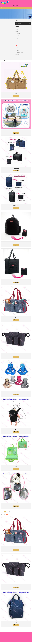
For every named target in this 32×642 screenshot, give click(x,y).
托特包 (18, 35)
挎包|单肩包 (18, 33)
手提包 (18, 38)
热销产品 (17, 29)
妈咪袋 (16, 31)
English (17, 5)
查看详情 (16, 96)
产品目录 (17, 54)
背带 (17, 47)
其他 (16, 45)
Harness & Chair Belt (20, 52)
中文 (14, 5)
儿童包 (16, 40)
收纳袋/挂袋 (18, 50)
